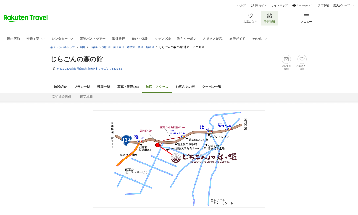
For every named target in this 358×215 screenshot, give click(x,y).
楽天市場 (323, 5)
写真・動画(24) (128, 87)
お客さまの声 (185, 87)
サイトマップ (279, 5)
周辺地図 (86, 97)
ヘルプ (241, 5)
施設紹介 (60, 87)
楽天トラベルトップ (62, 47)
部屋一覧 (103, 87)
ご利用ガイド (258, 5)
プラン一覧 (82, 87)
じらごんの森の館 (76, 59)
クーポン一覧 (211, 87)
